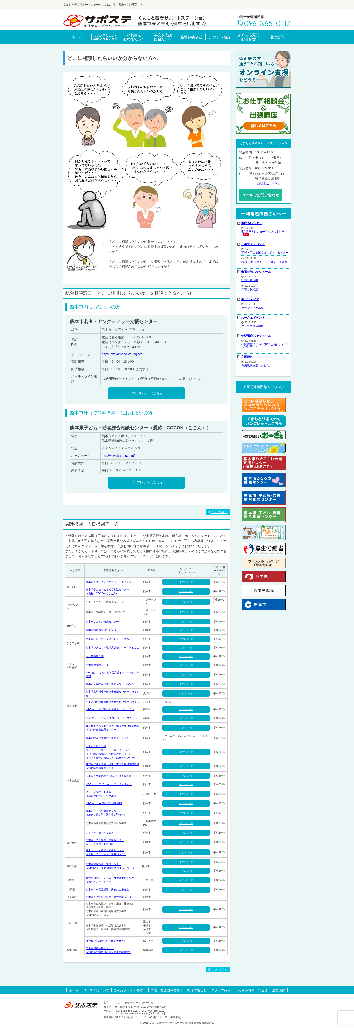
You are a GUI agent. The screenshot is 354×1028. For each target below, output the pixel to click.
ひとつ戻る (218, 512)
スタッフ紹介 (221, 990)
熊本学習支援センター (98, 665)
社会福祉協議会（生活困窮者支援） (106, 940)
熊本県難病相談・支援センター (103, 864)
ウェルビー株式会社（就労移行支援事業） (110, 775)
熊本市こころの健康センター (102, 621)
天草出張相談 (249, 288)
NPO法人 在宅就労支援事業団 (104, 803)
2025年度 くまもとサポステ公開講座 (264, 260)
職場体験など (197, 990)
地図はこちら (268, 183)
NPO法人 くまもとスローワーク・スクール (111, 718)
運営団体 (278, 990)
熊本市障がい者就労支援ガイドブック (107, 737)
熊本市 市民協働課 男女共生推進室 (107, 889)
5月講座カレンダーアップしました (263, 230)
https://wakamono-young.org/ (122, 354)
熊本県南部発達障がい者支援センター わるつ (112, 701)
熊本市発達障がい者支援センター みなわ (110, 684)
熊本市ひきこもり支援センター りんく (108, 638)
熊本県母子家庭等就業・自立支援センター (110, 897)
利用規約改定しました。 (256, 364)
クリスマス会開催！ (253, 324)
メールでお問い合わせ (263, 194)
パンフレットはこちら (146, 393)
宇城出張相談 (249, 278)
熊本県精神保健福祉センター (102, 630)
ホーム (74, 990)
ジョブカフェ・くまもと (100, 832)
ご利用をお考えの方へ (130, 990)
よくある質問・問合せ (251, 990)
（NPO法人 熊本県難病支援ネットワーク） (111, 868)
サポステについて (96, 990)
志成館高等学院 (95, 656)
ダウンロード (186, 582)
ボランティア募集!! (253, 306)
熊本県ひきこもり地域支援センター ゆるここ (112, 647)
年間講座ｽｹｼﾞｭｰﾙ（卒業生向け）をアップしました (264, 344)
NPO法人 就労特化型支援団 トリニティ (110, 709)
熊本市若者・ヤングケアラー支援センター (110, 581)
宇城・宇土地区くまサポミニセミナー (265, 251)
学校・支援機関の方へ (167, 990)
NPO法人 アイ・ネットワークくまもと (109, 784)
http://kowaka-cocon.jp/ (118, 455)
